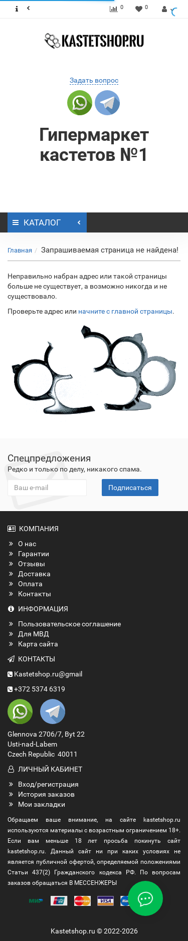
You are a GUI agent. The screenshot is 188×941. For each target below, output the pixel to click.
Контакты (29, 594)
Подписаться (130, 488)
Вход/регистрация (43, 784)
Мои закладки (36, 804)
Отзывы (26, 564)
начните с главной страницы (125, 311)
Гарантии (28, 554)
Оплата (25, 584)
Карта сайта (33, 644)
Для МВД (28, 634)
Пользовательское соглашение (64, 624)
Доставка (29, 574)
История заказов (41, 794)
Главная (20, 250)
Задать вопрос (94, 80)
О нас (22, 544)
